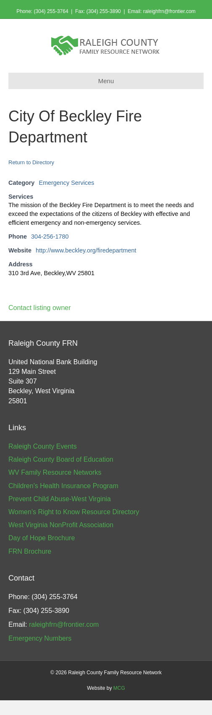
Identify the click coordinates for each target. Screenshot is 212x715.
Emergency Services (66, 182)
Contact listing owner (39, 307)
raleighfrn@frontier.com (169, 11)
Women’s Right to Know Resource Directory (73, 511)
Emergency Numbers (39, 638)
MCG (119, 688)
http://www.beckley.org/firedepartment (86, 250)
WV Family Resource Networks (54, 472)
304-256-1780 (50, 236)
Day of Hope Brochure (41, 538)
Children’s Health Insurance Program (63, 485)
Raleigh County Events (42, 446)
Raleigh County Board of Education (60, 459)
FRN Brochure (29, 551)
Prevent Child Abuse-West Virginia (59, 498)
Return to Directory (31, 162)
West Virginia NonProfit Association (60, 524)
